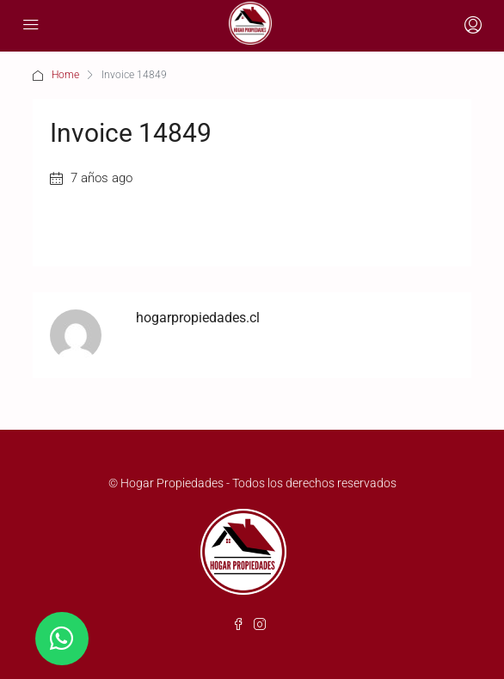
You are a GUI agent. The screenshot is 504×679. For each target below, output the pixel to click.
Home (65, 75)
